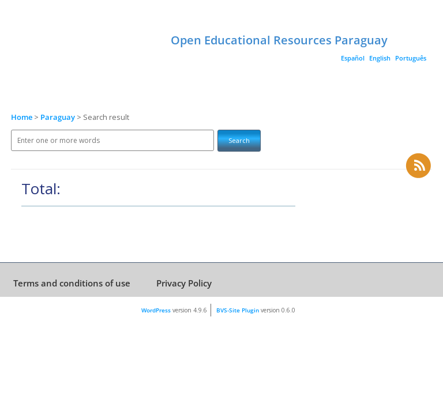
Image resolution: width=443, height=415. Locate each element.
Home (21, 117)
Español (353, 58)
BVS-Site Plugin (237, 310)
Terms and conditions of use (71, 283)
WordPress (156, 310)
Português (410, 58)
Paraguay (58, 117)
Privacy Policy (184, 283)
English (380, 58)
